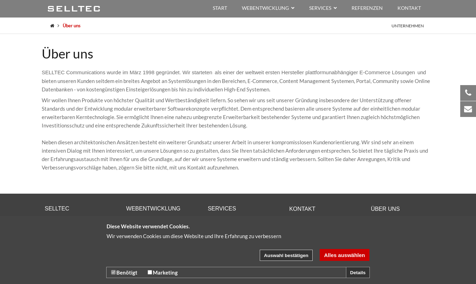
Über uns (72, 25)
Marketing (163, 272)
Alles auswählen (344, 255)
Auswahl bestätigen (286, 255)
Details (358, 272)
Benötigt (124, 272)
